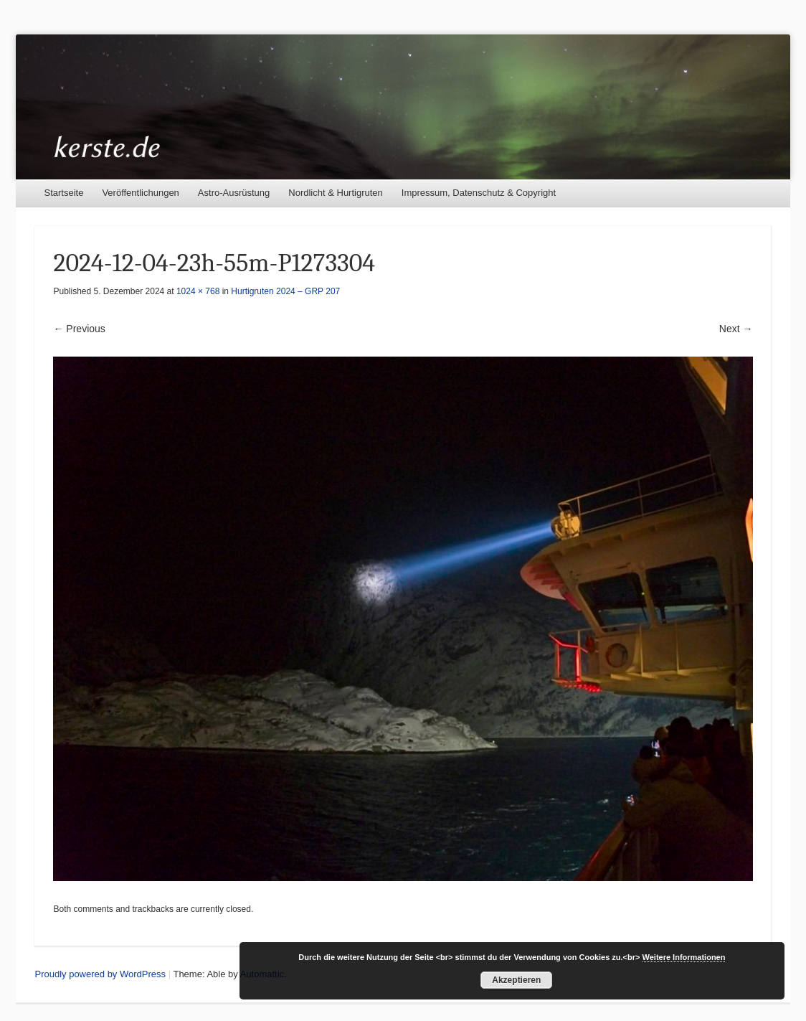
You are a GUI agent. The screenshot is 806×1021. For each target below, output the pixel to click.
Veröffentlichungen (140, 192)
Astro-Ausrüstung (234, 192)
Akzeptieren (516, 980)
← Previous (79, 328)
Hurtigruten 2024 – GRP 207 (285, 291)
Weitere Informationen (684, 957)
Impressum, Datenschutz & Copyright (479, 192)
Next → (736, 328)
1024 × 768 (197, 291)
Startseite (63, 192)
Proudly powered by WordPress (100, 974)
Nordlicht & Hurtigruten (335, 192)
